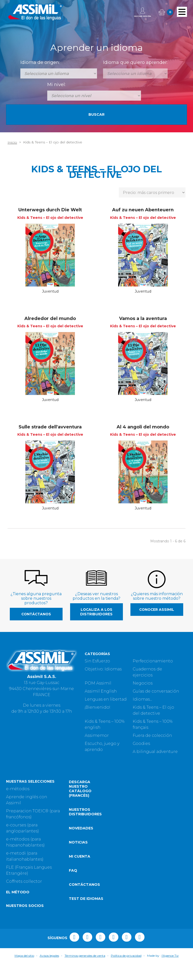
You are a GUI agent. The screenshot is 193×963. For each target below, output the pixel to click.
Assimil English (101, 691)
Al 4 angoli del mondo (143, 427)
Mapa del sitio (24, 955)
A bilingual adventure (155, 751)
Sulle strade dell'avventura (50, 427)
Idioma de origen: (40, 62)
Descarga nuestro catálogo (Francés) (80, 789)
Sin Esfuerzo (97, 661)
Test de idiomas (86, 898)
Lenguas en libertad (106, 699)
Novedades (81, 828)
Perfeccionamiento (153, 661)
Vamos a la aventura (143, 318)
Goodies (141, 743)
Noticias (78, 842)
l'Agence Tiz (170, 955)
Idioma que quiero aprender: (135, 62)
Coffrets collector (24, 881)
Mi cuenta (79, 856)
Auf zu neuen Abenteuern (143, 210)
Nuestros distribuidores (85, 811)
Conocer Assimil (156, 610)
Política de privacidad (126, 955)
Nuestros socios (25, 905)
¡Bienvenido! (97, 707)
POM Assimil (98, 683)
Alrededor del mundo (50, 318)
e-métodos (17, 788)
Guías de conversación (156, 691)
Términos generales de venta (85, 955)
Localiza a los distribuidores (96, 612)
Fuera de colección (152, 735)
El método (17, 892)
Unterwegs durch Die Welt (50, 210)
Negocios (143, 683)
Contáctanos (36, 614)
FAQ (73, 870)
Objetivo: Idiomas (103, 669)
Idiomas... (142, 699)
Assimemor (97, 735)
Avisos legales (49, 955)
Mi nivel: (56, 84)
